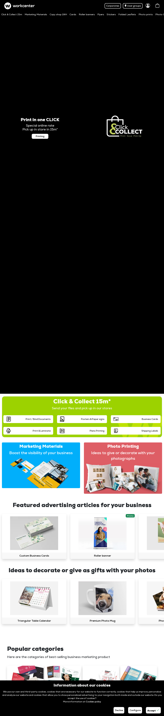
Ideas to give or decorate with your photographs (123, 455)
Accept (153, 710)
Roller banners (87, 14)
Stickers (111, 14)
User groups (132, 5)
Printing (40, 136)
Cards (73, 14)
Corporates (112, 5)
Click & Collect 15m (11, 14)
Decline (119, 710)
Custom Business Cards (34, 555)
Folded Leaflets (127, 14)
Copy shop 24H (58, 14)
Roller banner (102, 555)
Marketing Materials (36, 14)
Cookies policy (93, 701)
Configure (135, 710)
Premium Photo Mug (102, 620)
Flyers (100, 14)
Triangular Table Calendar (34, 620)
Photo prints (146, 14)
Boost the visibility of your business (41, 452)
